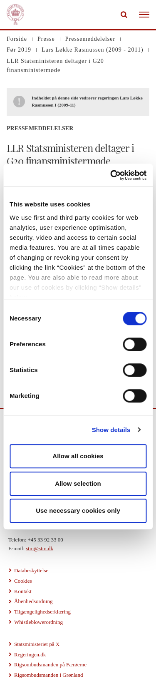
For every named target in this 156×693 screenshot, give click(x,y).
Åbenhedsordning (33, 601)
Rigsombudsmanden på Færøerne (50, 664)
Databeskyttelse (31, 570)
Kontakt (23, 591)
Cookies (23, 581)
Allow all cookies (78, 456)
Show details (111, 429)
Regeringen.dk (30, 654)
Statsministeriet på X (36, 644)
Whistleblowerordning (38, 622)
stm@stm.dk (39, 548)
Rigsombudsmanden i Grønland (48, 675)
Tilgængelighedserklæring (42, 612)
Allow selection (78, 483)
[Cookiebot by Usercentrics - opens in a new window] (111, 175)
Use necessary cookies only (78, 510)
